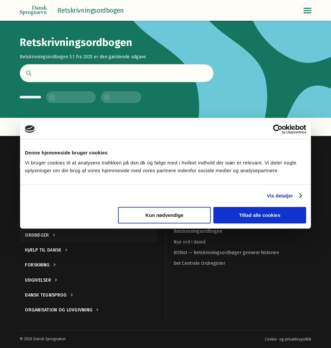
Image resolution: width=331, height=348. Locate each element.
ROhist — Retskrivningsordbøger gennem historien (226, 252)
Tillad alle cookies (259, 215)
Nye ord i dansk (190, 242)
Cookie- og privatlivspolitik (288, 339)
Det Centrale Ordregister (199, 263)
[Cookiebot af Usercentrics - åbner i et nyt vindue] (278, 129)
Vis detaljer (280, 195)
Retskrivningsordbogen (198, 231)
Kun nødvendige (164, 215)
